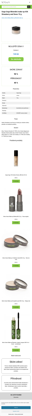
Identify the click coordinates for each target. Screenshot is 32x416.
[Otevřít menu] (29, 2)
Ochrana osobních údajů (19, 414)
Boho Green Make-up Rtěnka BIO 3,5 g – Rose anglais (16, 216)
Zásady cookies (11, 414)
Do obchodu (16, 59)
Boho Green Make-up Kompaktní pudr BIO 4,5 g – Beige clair (16, 301)
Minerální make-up (19, 17)
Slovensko (16, 397)
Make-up (13, 17)
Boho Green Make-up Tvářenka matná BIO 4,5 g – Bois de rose (16, 258)
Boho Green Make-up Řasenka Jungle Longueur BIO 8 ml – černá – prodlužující (16, 343)
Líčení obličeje (7, 17)
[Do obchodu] (16, 181)
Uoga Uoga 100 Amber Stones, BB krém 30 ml (16, 175)
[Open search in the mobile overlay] (16, 6)
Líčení (3, 17)
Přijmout (16, 407)
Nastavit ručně (16, 411)
